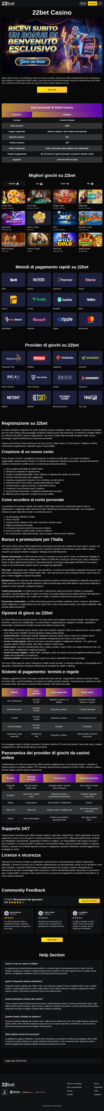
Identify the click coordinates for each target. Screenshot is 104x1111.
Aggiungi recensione (89, 901)
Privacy (69, 1091)
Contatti (70, 1094)
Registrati (92, 3)
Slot (90, 183)
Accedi (83, 3)
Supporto (97, 1094)
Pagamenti (98, 1087)
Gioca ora (52, 90)
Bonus (96, 1084)
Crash (65, 183)
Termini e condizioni (74, 1084)
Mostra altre (52, 940)
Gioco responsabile (74, 1087)
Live (39, 183)
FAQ (96, 1091)
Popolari (14, 183)
